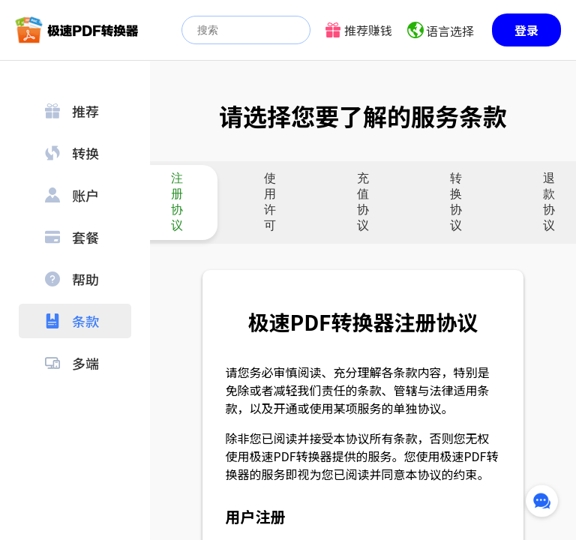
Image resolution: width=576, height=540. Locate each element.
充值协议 (363, 202)
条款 (72, 321)
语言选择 (450, 31)
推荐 (72, 111)
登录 (526, 30)
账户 (72, 195)
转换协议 (456, 202)
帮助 (72, 279)
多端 (72, 363)
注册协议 (177, 202)
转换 (72, 153)
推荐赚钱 (368, 30)
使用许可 (270, 202)
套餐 (72, 237)
